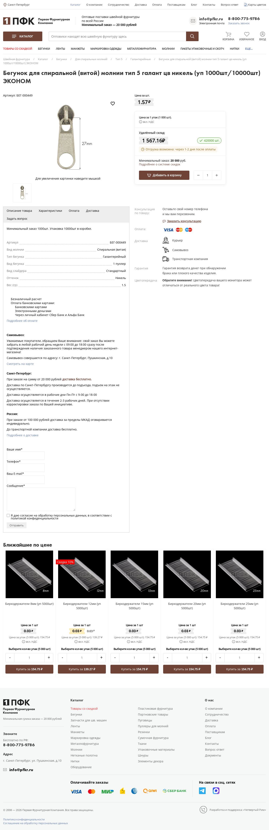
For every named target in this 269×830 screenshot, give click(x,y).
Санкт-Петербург (19, 4)
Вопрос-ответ (229, 4)
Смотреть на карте (20, 364)
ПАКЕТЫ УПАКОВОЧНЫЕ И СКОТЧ (202, 49)
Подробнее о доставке (23, 435)
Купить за (29, 669)
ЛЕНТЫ (60, 49)
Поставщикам (176, 4)
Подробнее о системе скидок (159, 164)
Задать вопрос (17, 219)
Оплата (157, 4)
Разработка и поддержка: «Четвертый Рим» (238, 810)
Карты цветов (257, 4)
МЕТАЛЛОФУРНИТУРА (141, 49)
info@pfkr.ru (211, 19)
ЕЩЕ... (249, 49)
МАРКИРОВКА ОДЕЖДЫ (105, 49)
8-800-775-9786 (244, 19)
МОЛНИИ (168, 49)
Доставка (141, 4)
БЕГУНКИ (44, 49)
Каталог (75, 4)
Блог (194, 4)
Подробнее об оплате (22, 321)
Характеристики (50, 211)
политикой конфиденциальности (34, 518)
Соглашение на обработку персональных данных (35, 823)
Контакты (209, 4)
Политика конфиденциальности (24, 819)
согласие (26, 515)
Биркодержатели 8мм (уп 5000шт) (29, 604)
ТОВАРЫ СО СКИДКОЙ (17, 49)
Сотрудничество (118, 4)
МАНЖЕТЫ (78, 49)
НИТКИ (234, 49)
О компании (94, 4)
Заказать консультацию (182, 221)
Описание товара (19, 211)
